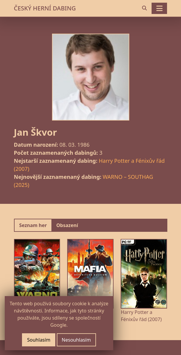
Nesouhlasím (76, 340)
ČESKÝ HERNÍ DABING (45, 8)
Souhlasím (38, 340)
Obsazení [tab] (67, 225)
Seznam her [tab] (33, 225)
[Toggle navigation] (159, 8)
